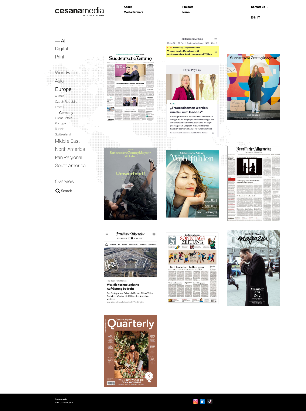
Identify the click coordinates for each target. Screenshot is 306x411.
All (64, 41)
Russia (59, 129)
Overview (64, 181)
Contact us (258, 7)
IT (258, 17)
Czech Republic (66, 102)
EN (253, 17)
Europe (63, 89)
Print (59, 57)
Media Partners (133, 12)
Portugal (61, 123)
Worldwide (66, 72)
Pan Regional (68, 157)
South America (70, 165)
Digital (61, 48)
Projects (187, 7)
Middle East (67, 141)
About (128, 7)
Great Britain (63, 118)
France (60, 107)
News (186, 12)
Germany (66, 113)
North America (70, 149)
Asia (59, 81)
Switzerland (63, 134)
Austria (59, 96)
